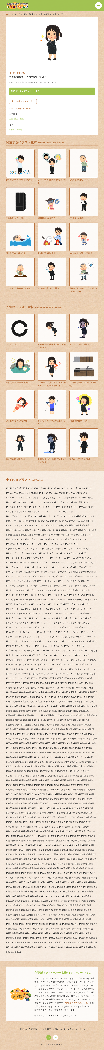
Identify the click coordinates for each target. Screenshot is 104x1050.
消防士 (67, 827)
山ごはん (49, 748)
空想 (23, 864)
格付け (48, 803)
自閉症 (68, 887)
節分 (78, 864)
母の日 (36, 813)
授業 (29, 780)
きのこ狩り (46, 549)
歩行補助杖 (21, 813)
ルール (74, 669)
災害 (79, 831)
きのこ (36, 549)
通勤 (18, 919)
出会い (34, 706)
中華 (27, 683)
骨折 (48, 947)
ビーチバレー (74, 632)
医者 (43, 715)
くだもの (55, 553)
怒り (37, 762)
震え (83, 933)
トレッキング (66, 609)
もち (94, 660)
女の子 (71, 734)
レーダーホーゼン (24, 674)
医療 (76, 711)
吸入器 (86, 720)
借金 (55, 697)
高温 (70, 947)
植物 (85, 803)
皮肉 (16, 854)
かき (78, 535)
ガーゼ (37, 535)
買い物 (58, 910)
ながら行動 (23, 613)
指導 (86, 776)
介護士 (49, 688)
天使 (49, 734)
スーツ (77, 581)
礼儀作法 (29, 859)
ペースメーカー (42, 650)
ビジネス (31, 637)
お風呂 (24, 535)
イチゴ (59, 502)
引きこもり (41, 757)
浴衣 (18, 827)
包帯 (36, 711)
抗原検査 (52, 776)
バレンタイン (28, 627)
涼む (79, 827)
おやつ (30, 525)
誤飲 (66, 905)
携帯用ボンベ (74, 780)
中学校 (11, 683)
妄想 (85, 734)
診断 (44, 905)
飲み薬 (90, 942)
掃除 (23, 780)
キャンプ (85, 549)
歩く (82, 808)
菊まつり (34, 891)
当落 (59, 757)
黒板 (19, 952)
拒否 (67, 776)
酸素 (83, 924)
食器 (59, 942)
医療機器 (12, 715)
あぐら (46, 498)
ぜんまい (87, 590)
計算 (10, 905)
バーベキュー (37, 618)
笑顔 (48, 864)
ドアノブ (69, 604)
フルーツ (59, 646)
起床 (10, 915)
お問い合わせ (59, 1029)
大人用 (26, 734)
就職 (29, 748)
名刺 (70, 720)
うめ (35, 511)
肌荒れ (15, 882)
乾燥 (48, 683)
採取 (36, 780)
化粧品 (54, 711)
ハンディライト (15, 632)
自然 (61, 887)
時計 (10, 799)
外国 (92, 729)
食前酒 (51, 942)
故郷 (16, 785)
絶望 (37, 873)
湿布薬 (26, 831)
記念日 (30, 905)
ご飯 (70, 567)
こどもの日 (82, 562)
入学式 (26, 701)
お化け (61, 525)
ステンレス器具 (80, 586)
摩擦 (85, 780)
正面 (63, 808)
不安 (46, 678)
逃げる (11, 919)
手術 (18, 776)
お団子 (70, 525)
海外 (29, 827)
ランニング (89, 664)
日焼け (11, 794)
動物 (10, 711)
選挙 (29, 924)
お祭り (38, 530)
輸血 (74, 915)
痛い (16, 850)
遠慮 (16, 924)
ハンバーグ (44, 632)
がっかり (20, 539)
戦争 (54, 771)
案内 (55, 803)
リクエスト (13, 669)
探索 (64, 780)
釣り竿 (49, 929)
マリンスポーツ (36, 660)
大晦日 (41, 734)
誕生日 (52, 905)
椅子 (70, 803)
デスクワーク (24, 604)
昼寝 (92, 794)
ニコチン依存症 (59, 613)
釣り (42, 929)
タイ (22, 595)
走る (74, 910)
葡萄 (91, 891)
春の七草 (73, 794)
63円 (23, 488)
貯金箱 (50, 910)
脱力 (81, 882)
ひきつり (20, 637)
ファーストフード (16, 641)
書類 (29, 799)
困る (38, 729)
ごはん (92, 562)
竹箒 (42, 864)
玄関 (10, 845)
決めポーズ (65, 817)
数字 (74, 785)
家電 (36, 743)
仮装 (78, 688)
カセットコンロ (89, 535)
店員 (92, 752)
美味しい (59, 873)
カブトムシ (72, 539)
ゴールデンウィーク (27, 562)
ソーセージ (13, 595)
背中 (44, 882)
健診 (68, 697)
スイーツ (12, 586)
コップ (63, 562)
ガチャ (11, 539)
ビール (11, 637)
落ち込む (76, 891)
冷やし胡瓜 (90, 701)
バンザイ (74, 627)
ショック (53, 581)
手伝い (87, 771)
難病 (70, 933)
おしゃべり (13, 521)
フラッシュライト (45, 646)
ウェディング (87, 507)
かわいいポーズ (15, 549)
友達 (31, 720)
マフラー (12, 660)
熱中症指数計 (39, 840)
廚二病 (24, 757)
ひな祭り (66, 637)
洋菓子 (62, 822)
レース (11, 674)
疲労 (79, 845)
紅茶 (50, 868)
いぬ (87, 502)
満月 (33, 831)
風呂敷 (60, 938)
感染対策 (22, 771)
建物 (31, 757)
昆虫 (52, 794)
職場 (95, 878)
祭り (64, 859)
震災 (89, 933)
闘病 (22, 933)
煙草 (85, 836)
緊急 (44, 873)
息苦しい (12, 766)
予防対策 (63, 683)
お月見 (87, 525)
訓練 (16, 905)
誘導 (59, 905)
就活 (23, 748)
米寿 (91, 864)
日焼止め (33, 794)
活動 (89, 822)
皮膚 (29, 854)
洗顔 (70, 822)
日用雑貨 (43, 794)
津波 (83, 822)
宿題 (42, 743)
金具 (35, 929)
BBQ (51, 488)
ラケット (54, 664)
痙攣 (10, 850)
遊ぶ (44, 919)
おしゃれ (24, 521)
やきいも (20, 664)
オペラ (90, 521)
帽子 (42, 752)
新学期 (34, 790)
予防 (55, 683)
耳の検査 (20, 878)
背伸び (52, 882)
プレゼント (13, 650)
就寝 (16, 748)
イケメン (49, 502)
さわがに (76, 572)
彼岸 (72, 757)
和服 (42, 725)
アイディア (13, 498)
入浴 (33, 701)
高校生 (62, 947)
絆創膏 (84, 868)
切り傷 (49, 706)
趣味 (16, 915)
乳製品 (41, 683)
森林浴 (63, 803)
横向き (17, 808)
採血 (42, 780)
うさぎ (11, 511)
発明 (49, 850)
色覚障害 (89, 887)
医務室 (62, 711)
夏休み (78, 729)
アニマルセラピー (66, 498)
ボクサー (12, 655)
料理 (18, 790)
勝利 (23, 711)
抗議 (61, 776)
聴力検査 (59, 878)
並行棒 (89, 678)
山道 (72, 748)
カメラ (28, 544)
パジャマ (12, 623)
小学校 (84, 743)
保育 (18, 697)
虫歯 (74, 896)
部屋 (59, 924)
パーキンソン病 (75, 613)
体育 (66, 692)
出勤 (42, 706)
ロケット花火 (74, 674)
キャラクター (60, 549)
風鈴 (83, 938)
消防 (59, 827)
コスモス (53, 562)
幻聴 (64, 752)
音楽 (40, 938)
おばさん (64, 521)
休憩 (10, 692)
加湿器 (77, 706)
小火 (10, 748)
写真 (59, 701)
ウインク (62, 507)
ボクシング (23, 655)
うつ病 (28, 511)
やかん (11, 664)
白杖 (85, 850)
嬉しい (11, 739)
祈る (38, 859)
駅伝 (18, 947)
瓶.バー (17, 845)
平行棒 (56, 752)
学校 (42, 739)
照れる (92, 836)
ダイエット (32, 595)
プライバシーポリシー (77, 1029)
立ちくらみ (32, 864)
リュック (56, 669)
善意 (63, 725)
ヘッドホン (65, 650)
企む (85, 688)
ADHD (30, 488)
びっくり (56, 637)
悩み (37, 766)
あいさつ (83, 493)
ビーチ (63, 632)
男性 (73, 845)
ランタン (65, 664)
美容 (67, 873)
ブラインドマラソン (25, 646)
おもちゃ (20, 525)
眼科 (77, 854)
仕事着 (71, 688)
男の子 (59, 845)
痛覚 (29, 850)
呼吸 (18, 725)
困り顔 (30, 729)
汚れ (55, 817)
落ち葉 (66, 891)
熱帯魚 (51, 840)
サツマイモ (65, 572)
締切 (50, 873)
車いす (45, 915)
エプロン (54, 511)
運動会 (69, 919)
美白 (74, 873)
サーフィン (13, 572)
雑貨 (63, 933)
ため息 (82, 595)
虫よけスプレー (54, 896)
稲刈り (15, 864)
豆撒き (17, 910)
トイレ (87, 604)
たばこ (65, 595)
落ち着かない (55, 891)
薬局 (38, 896)
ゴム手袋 (22, 567)
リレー (65, 669)
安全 (74, 739)
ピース (54, 632)
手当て (11, 776)
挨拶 (10, 780)
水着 (16, 817)
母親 (44, 813)
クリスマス (34, 558)
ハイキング (50, 618)
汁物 (38, 817)
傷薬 (92, 697)
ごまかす (12, 567)
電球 (76, 933)
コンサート (46, 567)
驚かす (34, 947)
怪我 (67, 762)
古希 (51, 720)
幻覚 (70, 752)
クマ (64, 553)
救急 (23, 785)
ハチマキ (68, 623)
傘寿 (74, 697)
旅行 (63, 790)
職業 (22, 118)
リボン (46, 669)
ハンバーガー (30, 632)
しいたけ (51, 576)
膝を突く (18, 887)
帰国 (29, 752)
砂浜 (10, 859)
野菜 (29, 929)
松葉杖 (11, 803)
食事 (35, 942)
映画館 (59, 794)
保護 (33, 697)
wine (74, 493)
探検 (57, 780)
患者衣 (30, 766)
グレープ (45, 558)
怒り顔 (45, 762)
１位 (16, 488)
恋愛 (82, 762)
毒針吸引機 (53, 813)
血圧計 (11, 901)
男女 (66, 845)
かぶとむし (84, 539)
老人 (93, 873)
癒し (36, 850)
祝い (51, 859)
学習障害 (57, 739)
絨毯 (18, 873)
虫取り (67, 896)
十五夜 (59, 715)
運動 (51, 919)
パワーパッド (55, 627)
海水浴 (37, 827)
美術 (80, 873)
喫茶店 (88, 725)
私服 (70, 859)
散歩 (57, 785)
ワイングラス (14, 678)
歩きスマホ (73, 808)
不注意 (53, 678)
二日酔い (80, 683)
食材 (65, 942)
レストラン (50, 674)
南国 (10, 720)
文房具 (11, 790)
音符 (46, 938)
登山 (66, 850)
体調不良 (93, 692)
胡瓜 (59, 882)
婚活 (92, 734)
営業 (10, 729)
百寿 (10, 854)
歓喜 (50, 808)
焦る (67, 836)
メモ (75, 660)
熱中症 (15, 840)
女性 (79, 734)
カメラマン (38, 544)
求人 (44, 817)
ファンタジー (55, 641)
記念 (23, 905)
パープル (24, 618)
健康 (61, 697)
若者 (20, 130)
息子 (95, 762)
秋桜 (94, 859)
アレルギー (13, 502)
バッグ (78, 623)
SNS (63, 493)
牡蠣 (67, 840)
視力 (55, 901)
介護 (42, 688)
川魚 (90, 748)
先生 (10, 701)
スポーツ (33, 590)
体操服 (50, 692)
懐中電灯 (46, 771)
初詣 (63, 706)
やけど (30, 664)
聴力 (50, 878)
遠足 (23, 924)
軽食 (68, 915)
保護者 (41, 697)
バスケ (21, 623)
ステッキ (66, 586)
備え (81, 697)
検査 (10, 808)
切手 (57, 706)
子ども (19, 739)
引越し (51, 757)
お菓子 (66, 530)
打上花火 (42, 776)
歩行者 (11, 813)
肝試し (24, 882)
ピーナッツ (88, 632)
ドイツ (78, 604)
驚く (42, 947)
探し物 (50, 780)
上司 (39, 678)
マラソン (22, 660)
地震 (57, 729)
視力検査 (63, 901)
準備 (40, 831)
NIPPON (44, 493)
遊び (38, 919)
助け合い (87, 706)
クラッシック (74, 553)
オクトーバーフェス (54, 516)
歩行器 (90, 808)
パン (66, 627)
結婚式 (11, 873)
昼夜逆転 (84, 794)
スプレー (22, 590)
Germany (81, 488)
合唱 (64, 720)
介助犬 (34, 688)
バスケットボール (35, 623)
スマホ (59, 590)
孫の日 (66, 739)
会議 (29, 692)
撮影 (91, 780)
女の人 (63, 734)
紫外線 (75, 868)
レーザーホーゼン (87, 669)
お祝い (30, 530)
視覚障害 (84, 901)
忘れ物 (11, 762)
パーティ (89, 613)
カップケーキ (41, 539)
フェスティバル (71, 641)
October (54, 493)
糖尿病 (24, 868)
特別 (84, 840)
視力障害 (74, 901)
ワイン (94, 674)
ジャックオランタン (17, 581)
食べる (11, 942)
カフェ (61, 539)
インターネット (38, 507)
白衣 (92, 850)
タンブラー (13, 600)
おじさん (90, 516)
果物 (25, 803)
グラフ (86, 553)
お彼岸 (78, 525)
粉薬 (16, 868)
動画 (16, 711)
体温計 (58, 692)
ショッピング (66, 581)
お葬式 (74, 530)
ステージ (56, 586)
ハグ (89, 618)
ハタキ (59, 623)
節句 (85, 864)
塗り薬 (65, 729)
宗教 (80, 739)
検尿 (92, 803)
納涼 (63, 868)
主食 (33, 683)
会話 (23, 692)
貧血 (42, 910)
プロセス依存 (26, 650)
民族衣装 (71, 813)
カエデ (70, 535)
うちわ (19, 511)
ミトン (48, 660)
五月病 (90, 683)
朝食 (57, 799)
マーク (59, 655)
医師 (70, 711)
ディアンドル (91, 600)
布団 (16, 752)
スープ (86, 581)
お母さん (20, 530)
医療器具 (85, 711)
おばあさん (44, 521)
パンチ (84, 627)
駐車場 (26, 947)
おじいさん (70, 516)
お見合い (84, 530)
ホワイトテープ (38, 655)
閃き (92, 929)
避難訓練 (44, 924)
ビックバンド (43, 637)
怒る (52, 762)
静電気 (11, 938)
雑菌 (57, 933)
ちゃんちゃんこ (42, 600)
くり (24, 558)
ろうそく (62, 674)
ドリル (21, 609)
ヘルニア (76, 650)
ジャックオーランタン (87, 576)
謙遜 (83, 905)
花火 (10, 891)
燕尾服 (59, 840)
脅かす (67, 882)
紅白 (44, 868)
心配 (91, 757)
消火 (53, 827)
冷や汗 (19, 706)
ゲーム (63, 558)
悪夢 (69, 766)
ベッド (54, 650)
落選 (84, 891)
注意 (48, 822)
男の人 (50, 845)
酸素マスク (92, 924)
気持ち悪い (83, 813)
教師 (51, 785)
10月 (10, 488)
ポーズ (13, 130)
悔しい (21, 766)
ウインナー (73, 507)
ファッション (32, 641)
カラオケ (50, 544)
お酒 (10, 535)
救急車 (30, 785)
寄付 (49, 743)
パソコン (49, 623)
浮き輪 (11, 827)
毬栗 (63, 813)
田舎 (36, 845)
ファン (44, 641)
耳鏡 (35, 878)
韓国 (33, 938)
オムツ (11, 525)
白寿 (72, 850)
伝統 (36, 692)
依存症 (11, 697)
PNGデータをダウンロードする (25, 91)
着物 (83, 854)
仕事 (63, 688)
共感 (53, 701)
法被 (94, 817)
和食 (57, 725)
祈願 (44, 859)
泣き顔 (19, 822)
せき (79, 590)
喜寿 (81, 725)
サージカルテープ (83, 567)
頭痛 (53, 938)
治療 (87, 817)
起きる (88, 910)
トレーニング (33, 609)
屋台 (36, 748)
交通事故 (18, 688)
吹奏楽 (11, 725)
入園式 (17, 701)
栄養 (36, 803)
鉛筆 (68, 929)
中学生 (19, 683)
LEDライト (26, 493)
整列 (81, 785)
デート (71, 600)
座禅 (16, 757)
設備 (38, 905)
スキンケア (34, 586)
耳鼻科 (43, 878)
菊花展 (43, 891)
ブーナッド (90, 637)
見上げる (46, 901)
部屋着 (67, 924)
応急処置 (20, 762)
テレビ (44, 604)
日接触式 (91, 790)
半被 (67, 715)
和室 (35, 725)
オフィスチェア (78, 521)
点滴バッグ (45, 836)
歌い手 (36, 808)
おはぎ (55, 521)
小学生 (93, 743)
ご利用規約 (22, 1029)
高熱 (76, 947)
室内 (10, 743)
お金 (16, 535)
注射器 (41, 822)
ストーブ (93, 586)
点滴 (21, 836)
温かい (11, 831)
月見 (36, 799)
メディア (66, 660)
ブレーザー (71, 646)
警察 (10, 910)
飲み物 (81, 942)
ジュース (43, 581)
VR (68, 493)
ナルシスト (36, 613)
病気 (86, 845)
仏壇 (57, 688)
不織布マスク (71, 678)
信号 (48, 697)
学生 (48, 739)
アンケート (25, 502)
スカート (22, 586)
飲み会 (73, 942)
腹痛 (10, 887)
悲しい (83, 766)
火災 (66, 831)
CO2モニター (68, 488)
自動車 (38, 887)
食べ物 (19, 942)
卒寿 (73, 715)
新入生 (26, 790)
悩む (44, 766)
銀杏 (74, 929)
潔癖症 (47, 831)
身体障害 (31, 915)
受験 (44, 720)
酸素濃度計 (13, 929)
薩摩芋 (22, 896)
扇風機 (62, 771)
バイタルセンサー (66, 618)
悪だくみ (61, 766)
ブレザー (82, 646)
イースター (38, 502)
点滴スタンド (31, 836)
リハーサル (25, 669)
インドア (51, 507)
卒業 (80, 715)
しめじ (61, 576)
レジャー (39, 674)
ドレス (55, 609)
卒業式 (87, 715)
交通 (10, 688)
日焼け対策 (21, 794)
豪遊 (29, 910)
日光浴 (82, 790)
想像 (91, 766)
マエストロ (69, 655)
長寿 (85, 929)
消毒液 (45, 827)
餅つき (11, 947)
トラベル (12, 609)
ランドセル (76, 664)
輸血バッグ (84, 915)
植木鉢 (78, 803)
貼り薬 (67, 910)
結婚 (91, 868)
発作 (42, 850)
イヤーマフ (23, 507)
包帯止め (44, 711)
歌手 (44, 808)
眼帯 (70, 854)
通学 (25, 919)
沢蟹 (74, 817)
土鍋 (51, 729)
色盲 (80, 887)
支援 (10, 785)
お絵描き (48, 530)
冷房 (27, 706)
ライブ (45, 664)
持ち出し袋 (77, 776)
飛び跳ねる (92, 938)
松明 (90, 799)
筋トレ (56, 864)
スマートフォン (46, 590)
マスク (80, 655)
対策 (70, 743)
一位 (24, 678)
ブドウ (11, 646)
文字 (87, 785)
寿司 (77, 743)
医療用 (21, 715)
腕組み (93, 882)
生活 (16, 118)
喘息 (74, 725)
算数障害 (70, 864)
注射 (33, 822)
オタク (34, 521)
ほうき (94, 650)
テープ (80, 600)
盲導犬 (48, 854)
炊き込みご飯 (89, 831)
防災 (29, 933)
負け (36, 910)
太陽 (55, 734)
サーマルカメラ (27, 572)
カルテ (70, 544)
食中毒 (28, 942)
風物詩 (69, 938)
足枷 (23, 915)
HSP (90, 488)
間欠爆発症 (13, 933)
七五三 (32, 678)
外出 (85, 729)
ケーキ (55, 558)
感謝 (31, 771)
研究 (16, 859)
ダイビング (55, 595)
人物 (11, 118)
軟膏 (61, 915)
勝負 (29, 711)
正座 (57, 808)
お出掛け (52, 525)
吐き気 (78, 720)
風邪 (76, 938)
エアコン (44, 511)
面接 (27, 938)
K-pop (10, 493)
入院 (40, 701)
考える (11, 878)
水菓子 (24, 817)
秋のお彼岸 (84, 859)
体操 (42, 692)
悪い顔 (51, 766)
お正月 (11, 530)
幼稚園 (78, 752)
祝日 (57, 859)
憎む (37, 771)
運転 (76, 919)
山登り (58, 748)
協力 (95, 715)
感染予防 (12, 771)
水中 (10, 817)
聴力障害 (69, 878)
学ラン (34, 739)
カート (45, 535)
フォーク (84, 641)
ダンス (91, 595)
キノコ (27, 549)
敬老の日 (66, 785)
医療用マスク (33, 715)
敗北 (38, 785)
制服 (70, 706)
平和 (49, 752)
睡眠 (90, 854)
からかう (60, 544)
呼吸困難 (27, 725)
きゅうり (45, 553)
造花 (31, 919)
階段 (42, 933)
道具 (83, 919)
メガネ (57, 660)
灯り (72, 831)
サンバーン (40, 576)
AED (38, 488)
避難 (36, 924)
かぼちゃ (12, 544)
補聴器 (37, 901)
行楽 (18, 901)
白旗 (79, 850)
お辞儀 (93, 530)
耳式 (29, 878)
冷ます (80, 701)
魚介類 (93, 947)
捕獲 (16, 780)
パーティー (13, 618)
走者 (81, 910)
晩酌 (23, 799)
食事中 (43, 942)
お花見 (57, 530)
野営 (22, 929)
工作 (10, 752)
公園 (46, 701)
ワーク (86, 674)
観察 (93, 901)
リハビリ (37, 669)
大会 (34, 734)
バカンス (80, 618)
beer (58, 488)
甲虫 (43, 845)
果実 (18, 803)
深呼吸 (86, 827)
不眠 (61, 678)
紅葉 (57, 868)
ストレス (12, 590)
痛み (23, 850)
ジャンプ (32, 581)
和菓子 (49, 725)
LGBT (35, 493)
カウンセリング (58, 535)
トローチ (79, 609)
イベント (12, 507)
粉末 (10, 868)
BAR (44, 488)
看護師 (56, 854)
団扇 (23, 729)
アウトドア (36, 498)
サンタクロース (15, 576)
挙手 (93, 776)
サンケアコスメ (90, 572)
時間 (16, 799)
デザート (12, 604)
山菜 (66, 748)
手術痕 (26, 776)
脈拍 (74, 882)
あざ (54, 498)
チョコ (54, 600)
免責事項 (33, 1029)
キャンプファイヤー (17, 553)
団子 (16, 729)
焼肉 (74, 836)
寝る (55, 743)
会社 (16, 692)
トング (88, 609)
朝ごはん (49, 799)
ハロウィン (42, 627)
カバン (53, 539)
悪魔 (76, 766)
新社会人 (44, 790)
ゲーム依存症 (75, 558)
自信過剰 (29, 887)
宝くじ (88, 739)
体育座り (74, 692)
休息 (91, 688)
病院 (92, 845)
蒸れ (10, 896)
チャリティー (26, 600)
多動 (10, 734)
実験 (95, 739)
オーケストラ (67, 511)
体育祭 (84, 692)
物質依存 (75, 840)
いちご (67, 502)
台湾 (57, 720)
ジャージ (70, 576)
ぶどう (94, 641)
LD (17, 493)
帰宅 (36, 752)
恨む (89, 762)
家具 (23, 743)
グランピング (14, 558)
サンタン (28, 576)
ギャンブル (33, 553)
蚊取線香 (87, 896)
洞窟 (76, 822)
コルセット (34, 567)
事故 (72, 683)
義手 (87, 873)
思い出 (60, 762)
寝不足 (63, 743)
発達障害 (57, 850)
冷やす (11, 706)
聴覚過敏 (86, 878)
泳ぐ (55, 822)
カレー (78, 544)
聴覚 (78, 878)
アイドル (24, 498)
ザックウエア (51, 572)
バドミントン (14, 627)
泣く (27, 822)
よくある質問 (45, 1029)
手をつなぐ (77, 771)
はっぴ (86, 623)
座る (10, 757)
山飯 (79, 748)
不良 (82, 678)
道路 (89, 919)
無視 (61, 836)
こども (71, 562)
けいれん (87, 558)
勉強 (95, 706)
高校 (55, 947)
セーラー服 (69, 590)
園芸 (44, 729)
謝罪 (89, 905)
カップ (30, 539)
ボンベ (50, 655)
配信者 (75, 924)
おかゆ (39, 516)
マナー (88, 655)
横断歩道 (27, 808)
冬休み (71, 701)
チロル (63, 600)
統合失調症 (28, 873)
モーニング (84, 660)
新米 (52, 790)
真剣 (64, 854)
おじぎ (81, 516)
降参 (35, 933)
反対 (38, 720)
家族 (29, 743)
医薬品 (51, 715)
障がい (49, 933)
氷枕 (31, 817)
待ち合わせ (81, 757)
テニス (36, 604)
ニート (46, 613)
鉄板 (57, 929)
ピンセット (78, 637)
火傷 (59, 831)
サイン (40, 572)
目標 (40, 854)
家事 (16, 743)
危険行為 (18, 720)
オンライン (40, 525)
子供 (27, 739)
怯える (75, 762)
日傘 (74, 790)
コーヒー (12, 562)
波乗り (11, 822)
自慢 (46, 887)
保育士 (26, 697)
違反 (10, 924)
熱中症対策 (26, 840)
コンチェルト (60, 567)
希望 (23, 752)
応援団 (30, 762)
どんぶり (12, 613)
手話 (33, 776)
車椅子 (54, 915)
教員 (44, 785)
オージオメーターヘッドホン (21, 516)
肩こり (37, 882)
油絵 (81, 817)
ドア (60, 604)
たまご (74, 595)
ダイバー (43, 595)
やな (37, 664)
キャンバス (73, 549)
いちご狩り (78, 502)
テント (53, 604)
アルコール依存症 (85, 498)
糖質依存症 (34, 868)
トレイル (45, 609)
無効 (54, 836)
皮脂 (23, 854)
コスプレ (43, 562)
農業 (93, 915)
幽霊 (85, 752)
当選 (65, 757)
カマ (20, 544)
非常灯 (19, 938)
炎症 (14, 836)
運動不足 (59, 919)
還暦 (53, 924)
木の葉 (69, 799)
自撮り (53, 887)
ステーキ (45, 586)
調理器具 (74, 905)
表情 (25, 901)
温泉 (18, 831)
